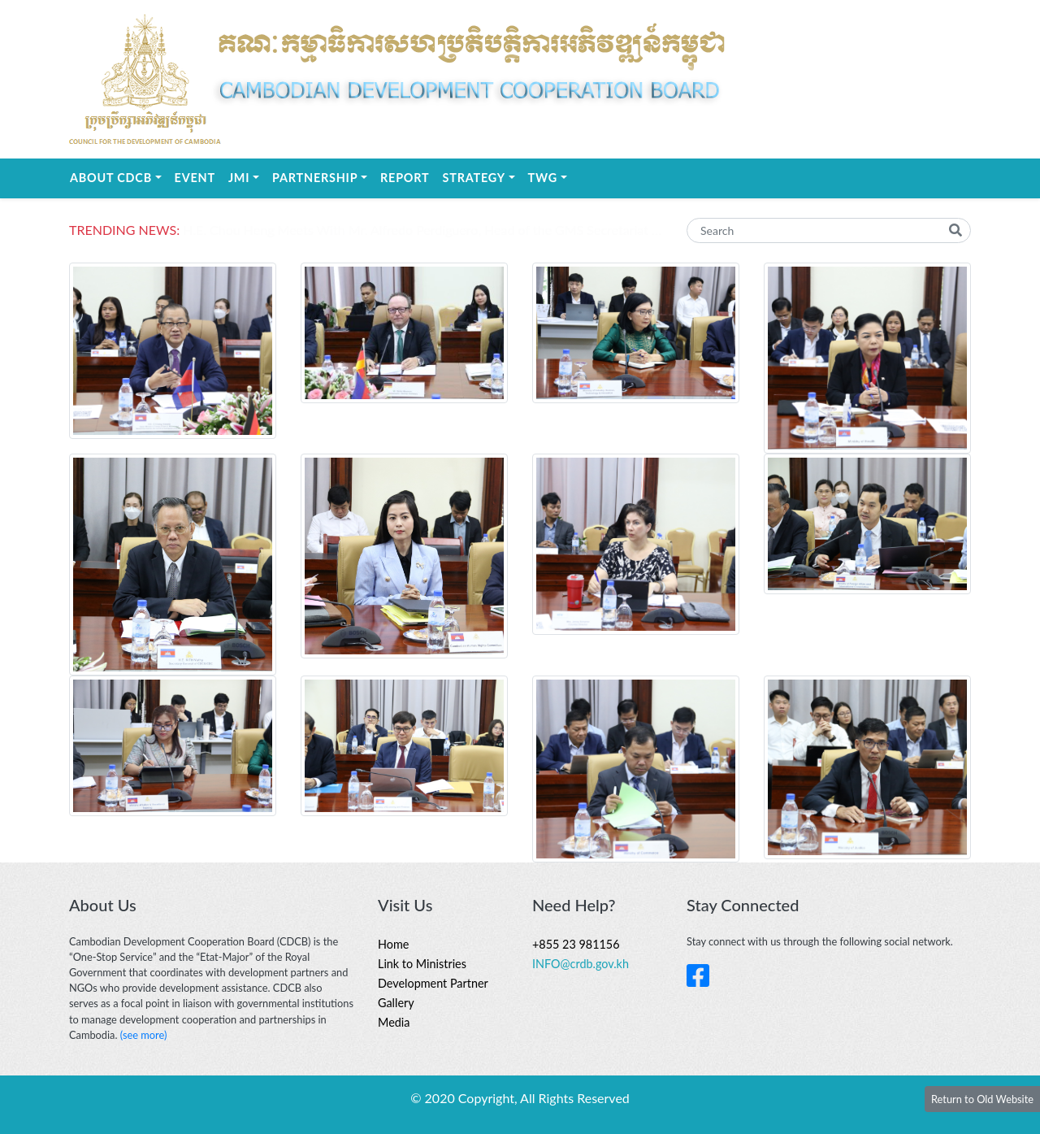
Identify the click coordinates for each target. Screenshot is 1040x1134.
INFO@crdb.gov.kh (580, 964)
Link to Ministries (422, 964)
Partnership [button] (323, 176)
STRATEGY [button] (482, 176)
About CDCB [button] (119, 176)
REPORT (404, 178)
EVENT (195, 178)
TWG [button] (551, 176)
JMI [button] (247, 176)
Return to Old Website (982, 1099)
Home (393, 944)
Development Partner (433, 983)
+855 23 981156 (576, 944)
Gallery (396, 1003)
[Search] (829, 230)
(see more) (143, 1034)
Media (394, 1022)
